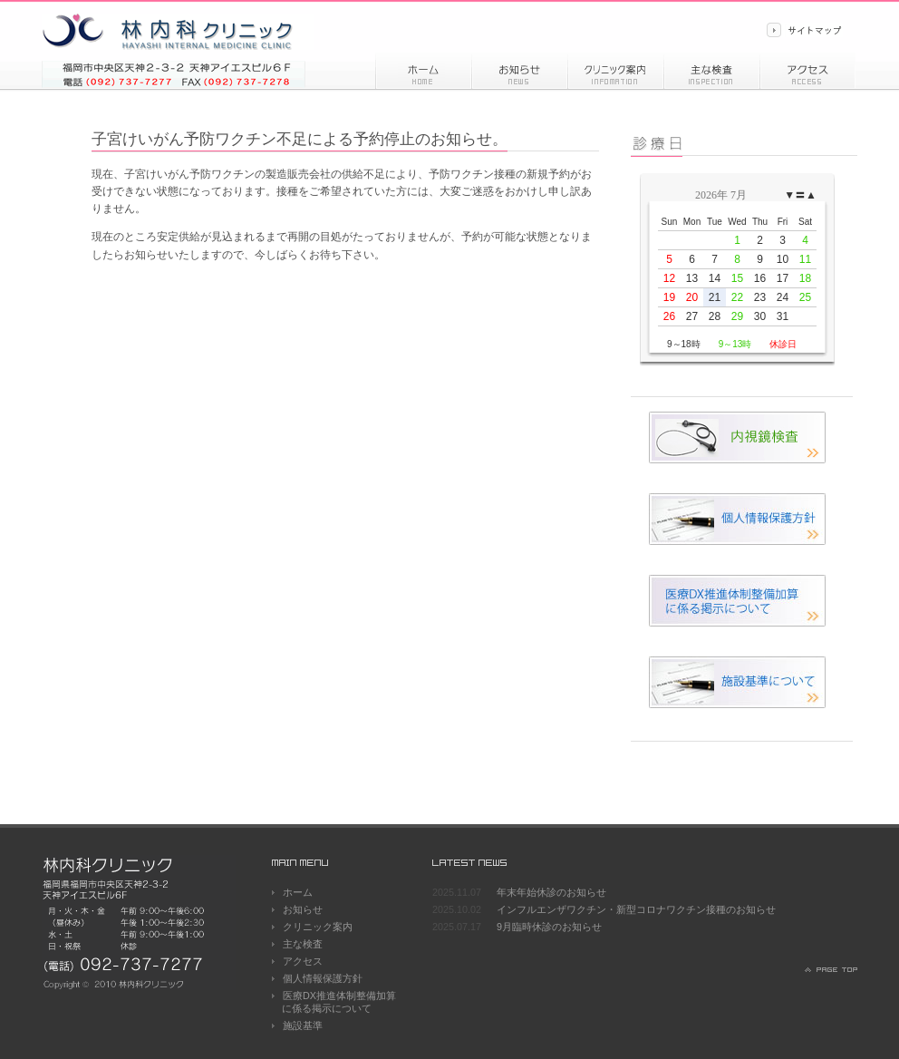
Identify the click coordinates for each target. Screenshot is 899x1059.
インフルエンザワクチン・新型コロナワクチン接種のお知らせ (636, 909)
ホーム (423, 71)
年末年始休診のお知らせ (551, 892)
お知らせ (519, 71)
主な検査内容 (711, 71)
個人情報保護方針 (322, 978)
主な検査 (303, 943)
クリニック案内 (318, 926)
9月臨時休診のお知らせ (549, 926)
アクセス (807, 71)
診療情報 (615, 71)
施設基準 (303, 1025)
